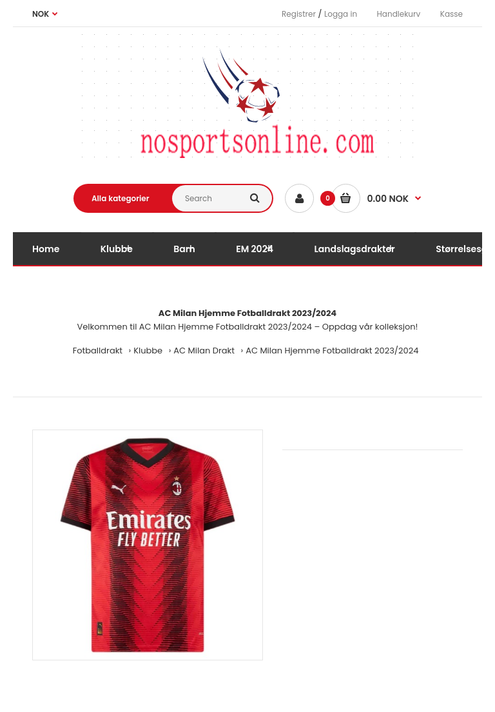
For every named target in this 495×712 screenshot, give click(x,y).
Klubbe (147, 350)
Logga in (340, 13)
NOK (40, 13)
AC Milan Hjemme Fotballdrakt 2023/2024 (332, 350)
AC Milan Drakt (204, 350)
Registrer (299, 13)
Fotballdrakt (97, 350)
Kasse (451, 13)
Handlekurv (399, 13)
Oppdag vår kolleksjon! (370, 327)
